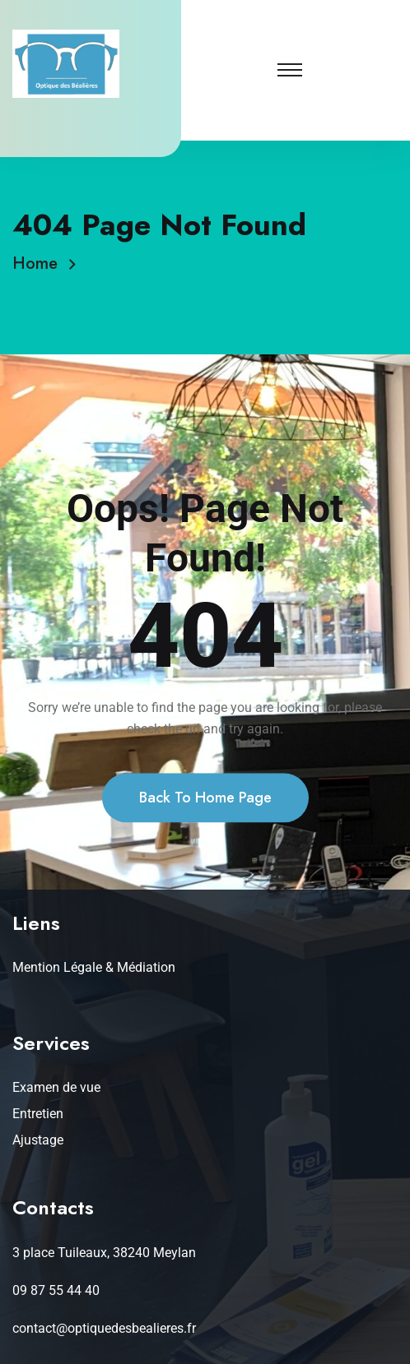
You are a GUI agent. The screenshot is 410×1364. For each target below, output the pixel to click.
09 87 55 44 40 (56, 1290)
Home (40, 263)
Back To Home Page (205, 833)
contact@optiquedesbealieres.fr (104, 1328)
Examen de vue (56, 1087)
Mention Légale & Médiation (93, 967)
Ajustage (37, 1140)
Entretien (37, 1113)
